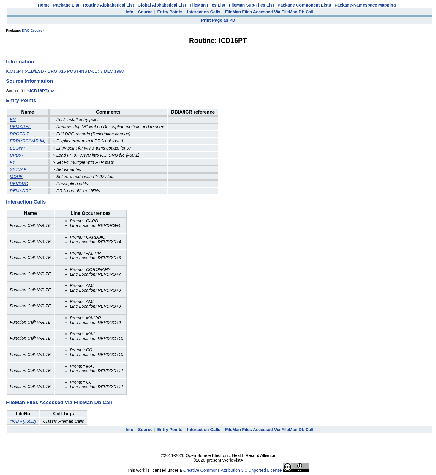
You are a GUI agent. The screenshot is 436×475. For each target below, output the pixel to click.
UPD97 (16, 155)
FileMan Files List (207, 5)
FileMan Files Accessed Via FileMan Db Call (269, 11)
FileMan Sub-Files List (251, 5)
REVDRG (19, 183)
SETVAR (18, 169)
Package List (66, 5)
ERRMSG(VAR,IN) (27, 141)
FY (12, 162)
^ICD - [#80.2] (23, 421)
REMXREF (20, 126)
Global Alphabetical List (162, 5)
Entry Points (169, 11)
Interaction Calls (203, 11)
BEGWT (18, 148)
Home (44, 5)
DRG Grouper (33, 30)
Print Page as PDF (219, 20)
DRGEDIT (19, 133)
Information (20, 61)
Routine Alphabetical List (108, 5)
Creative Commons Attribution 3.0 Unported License (232, 470)
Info (129, 11)
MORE (16, 176)
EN (13, 119)
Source (145, 11)
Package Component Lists (304, 5)
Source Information (29, 81)
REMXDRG (21, 190)
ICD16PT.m (41, 90)
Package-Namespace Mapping (365, 5)
